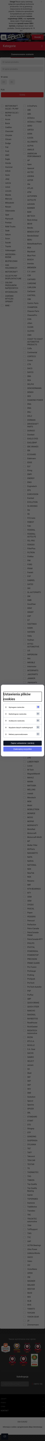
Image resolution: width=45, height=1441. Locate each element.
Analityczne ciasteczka (17, 721)
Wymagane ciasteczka (16, 707)
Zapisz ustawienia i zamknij (22, 743)
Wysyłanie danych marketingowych (21, 727)
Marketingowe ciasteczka (17, 714)
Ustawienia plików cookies (17, 696)
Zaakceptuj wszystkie (22, 749)
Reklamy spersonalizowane (18, 734)
